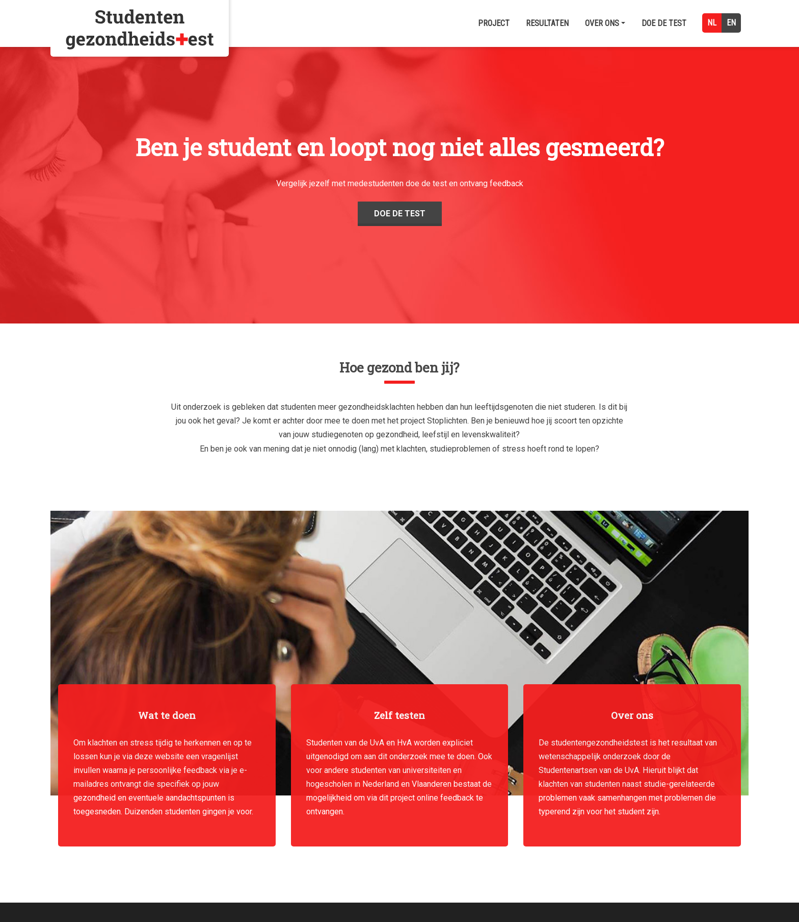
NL (711, 23)
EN (731, 23)
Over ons (605, 23)
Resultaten (547, 23)
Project (494, 23)
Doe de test (664, 23)
